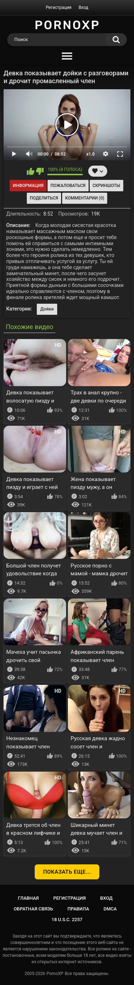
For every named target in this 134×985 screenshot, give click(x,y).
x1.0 (90, 154)
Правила (78, 908)
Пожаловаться (67, 185)
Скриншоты (106, 185)
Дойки (47, 309)
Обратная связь (33, 908)
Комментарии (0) (84, 198)
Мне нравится (30, 171)
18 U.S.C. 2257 (67, 919)
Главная (28, 898)
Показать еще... (67, 872)
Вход (83, 7)
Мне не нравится (40, 171)
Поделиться (44, 198)
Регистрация (58, 7)
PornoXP (54, 973)
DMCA (110, 908)
